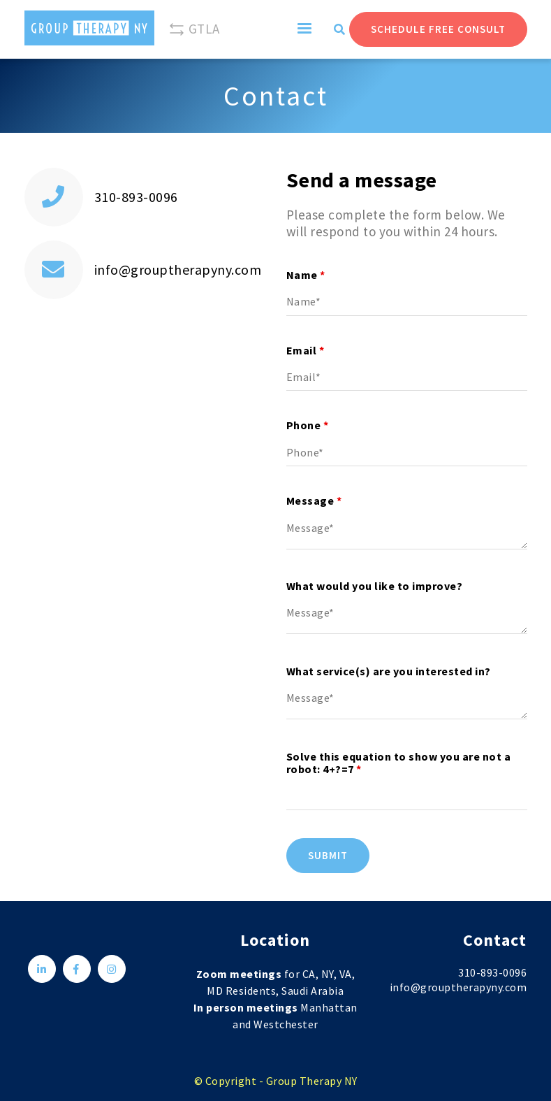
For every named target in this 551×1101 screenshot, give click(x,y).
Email (305, 350)
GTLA (194, 29)
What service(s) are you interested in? (388, 671)
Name (305, 275)
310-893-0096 (136, 197)
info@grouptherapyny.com (178, 269)
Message (314, 501)
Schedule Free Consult (438, 29)
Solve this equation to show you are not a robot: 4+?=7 (398, 762)
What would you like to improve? (374, 586)
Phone (307, 425)
